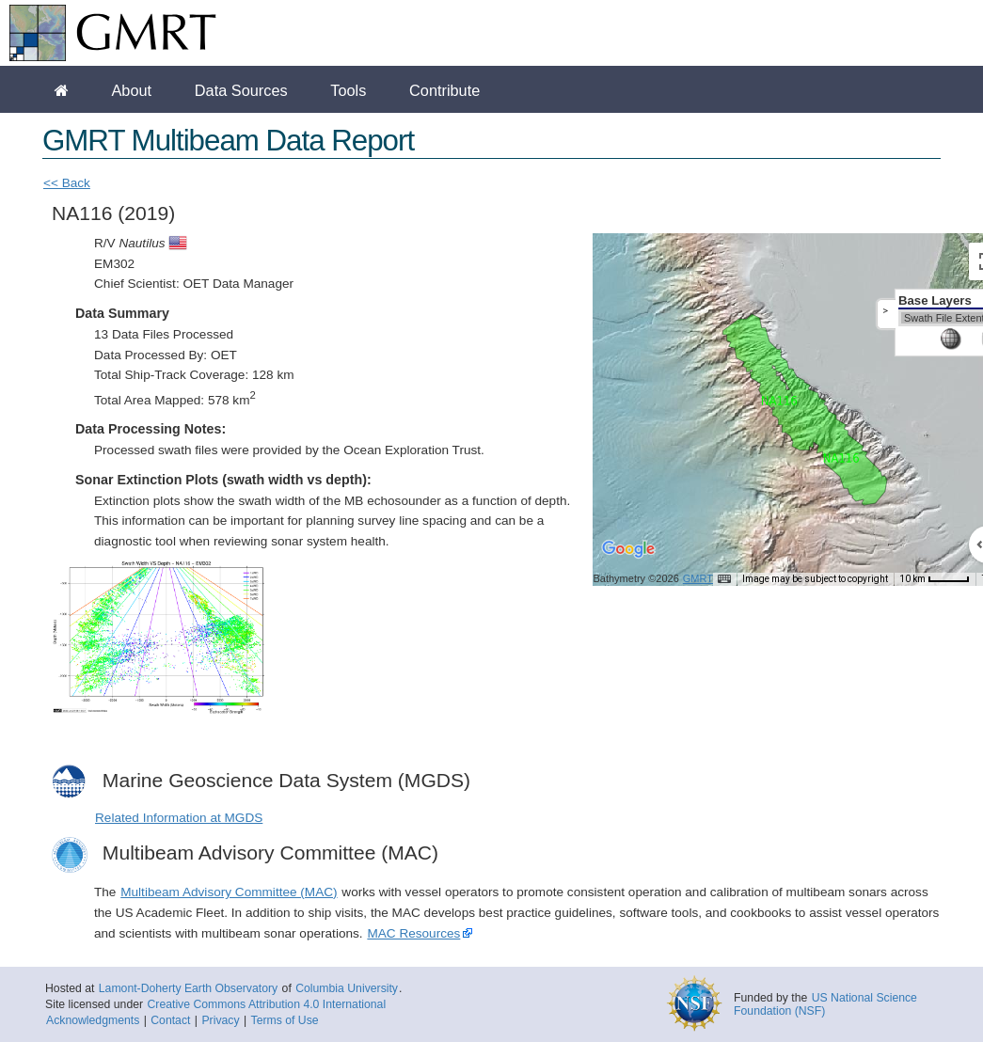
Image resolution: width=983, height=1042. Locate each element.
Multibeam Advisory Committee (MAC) (228, 892)
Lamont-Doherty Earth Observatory (188, 988)
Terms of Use (285, 1020)
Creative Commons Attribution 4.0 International (266, 1004)
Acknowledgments (92, 1020)
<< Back (66, 183)
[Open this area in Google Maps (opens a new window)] (628, 561)
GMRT (698, 578)
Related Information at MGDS (178, 818)
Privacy (220, 1020)
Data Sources (241, 90)
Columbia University (346, 988)
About (131, 90)
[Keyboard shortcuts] (724, 579)
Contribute (444, 90)
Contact (170, 1020)
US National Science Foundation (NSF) (825, 1004)
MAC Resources (413, 933)
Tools (348, 90)
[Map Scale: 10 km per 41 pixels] (934, 579)
